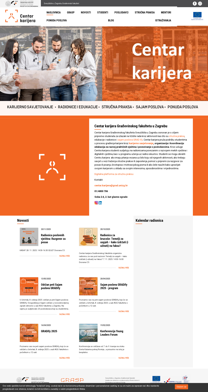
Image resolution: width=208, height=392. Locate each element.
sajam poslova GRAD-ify (130, 139)
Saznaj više (64, 256)
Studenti (102, 12)
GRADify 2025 (49, 331)
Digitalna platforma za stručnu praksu (113, 174)
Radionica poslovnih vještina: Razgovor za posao (53, 239)
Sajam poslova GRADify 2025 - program (113, 286)
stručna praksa (177, 136)
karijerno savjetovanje (141, 143)
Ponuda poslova (57, 20)
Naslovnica (54, 12)
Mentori (166, 12)
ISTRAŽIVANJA (163, 20)
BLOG (111, 20)
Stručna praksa (145, 12)
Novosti (86, 12)
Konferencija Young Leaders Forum (111, 333)
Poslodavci (121, 12)
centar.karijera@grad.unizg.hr (111, 185)
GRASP (71, 12)
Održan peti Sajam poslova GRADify (51, 286)
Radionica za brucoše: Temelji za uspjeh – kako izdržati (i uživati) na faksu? (114, 240)
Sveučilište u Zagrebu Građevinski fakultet (42, 3)
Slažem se (181, 387)
